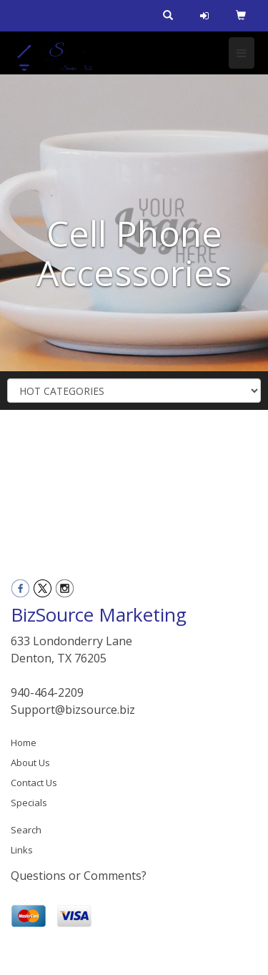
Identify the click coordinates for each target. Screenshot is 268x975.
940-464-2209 (47, 692)
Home (23, 742)
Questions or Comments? (79, 875)
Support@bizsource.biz (73, 709)
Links (22, 849)
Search (26, 829)
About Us (30, 762)
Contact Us (34, 782)
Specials (29, 802)
